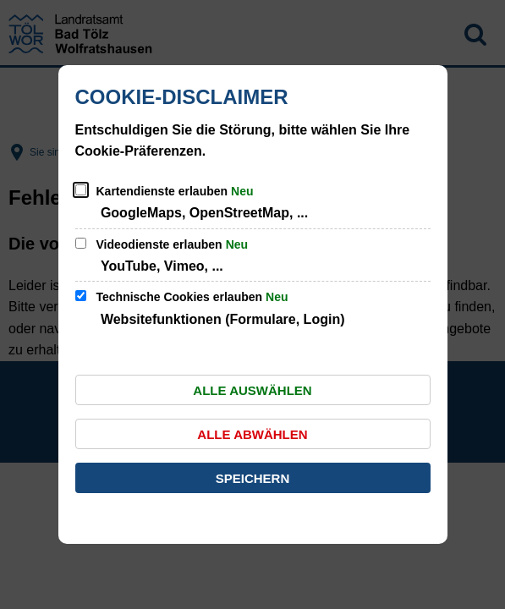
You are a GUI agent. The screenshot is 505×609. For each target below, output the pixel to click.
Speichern (253, 478)
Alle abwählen (252, 434)
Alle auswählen (252, 390)
